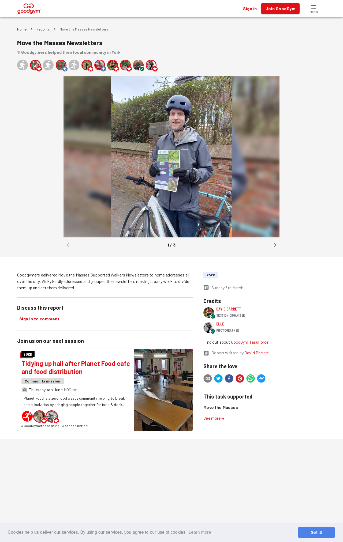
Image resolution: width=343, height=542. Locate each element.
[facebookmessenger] (261, 379)
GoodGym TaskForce (250, 341)
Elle (220, 323)
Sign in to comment (39, 318)
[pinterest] (240, 379)
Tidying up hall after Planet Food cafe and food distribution (75, 367)
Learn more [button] (200, 532)
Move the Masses (220, 407)
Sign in (250, 8)
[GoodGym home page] (29, 7)
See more (214, 417)
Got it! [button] (316, 532)
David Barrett (228, 308)
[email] (207, 379)
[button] (314, 8)
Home (22, 29)
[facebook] (229, 379)
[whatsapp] (250, 379)
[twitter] (218, 379)
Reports (43, 29)
